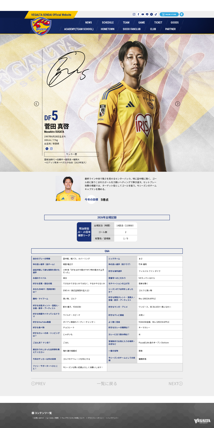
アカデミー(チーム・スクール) (79, 28)
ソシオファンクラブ (131, 28)
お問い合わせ (39, 418)
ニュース (88, 21)
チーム (126, 21)
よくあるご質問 (52, 418)
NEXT (176, 383)
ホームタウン (107, 28)
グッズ (174, 21)
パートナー (170, 28)
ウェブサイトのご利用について (73, 418)
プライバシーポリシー (96, 418)
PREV (38, 383)
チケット (158, 21)
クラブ (152, 28)
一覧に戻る (107, 383)
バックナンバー (113, 418)
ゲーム (141, 21)
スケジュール (107, 21)
